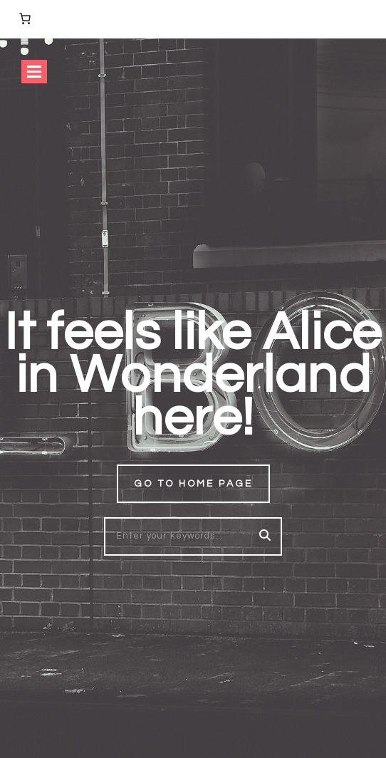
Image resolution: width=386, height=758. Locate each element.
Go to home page (193, 484)
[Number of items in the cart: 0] (25, 18)
